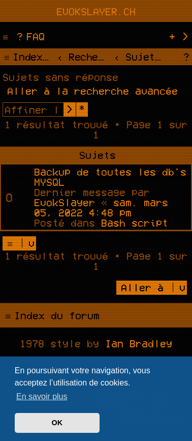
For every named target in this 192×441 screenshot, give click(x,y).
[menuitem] (29, 36)
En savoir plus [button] (42, 396)
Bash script (134, 222)
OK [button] (57, 423)
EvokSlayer (64, 202)
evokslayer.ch (96, 11)
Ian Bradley (138, 343)
